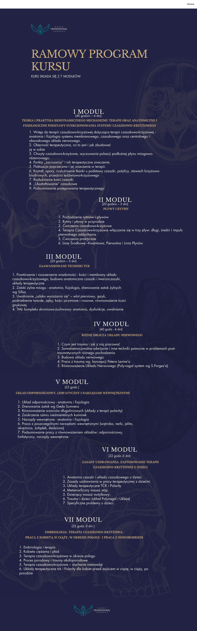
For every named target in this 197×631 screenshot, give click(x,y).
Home (190, 4)
